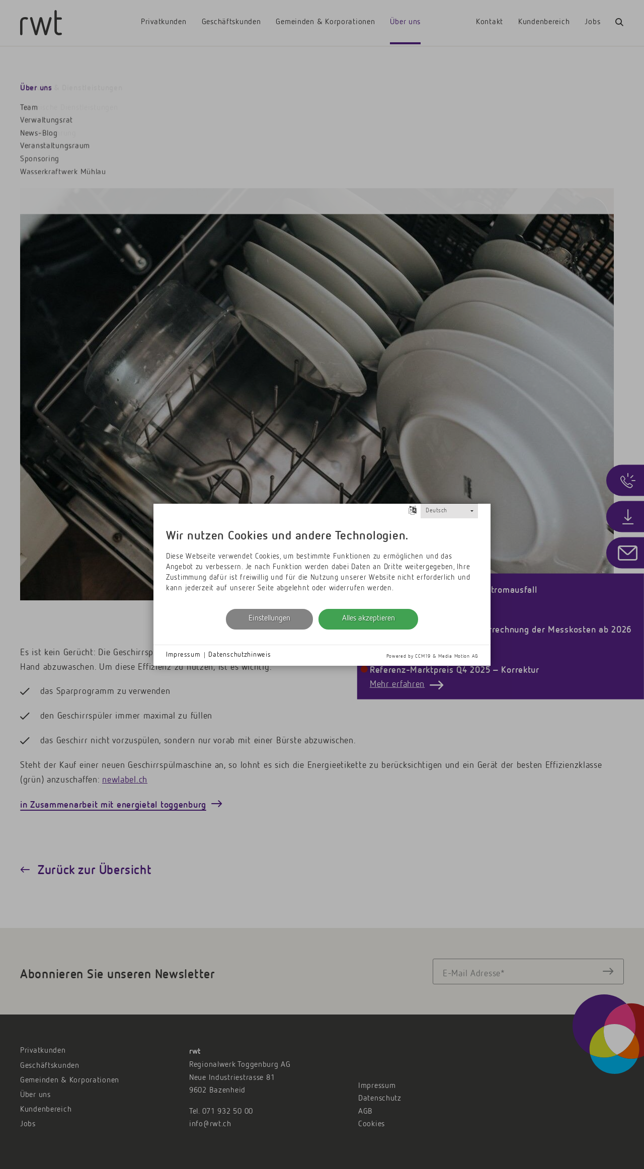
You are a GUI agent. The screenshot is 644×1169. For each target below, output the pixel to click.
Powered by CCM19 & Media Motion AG (432, 656)
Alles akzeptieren (368, 618)
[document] (322, 562)
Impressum (183, 654)
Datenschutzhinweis (239, 654)
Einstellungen (269, 618)
